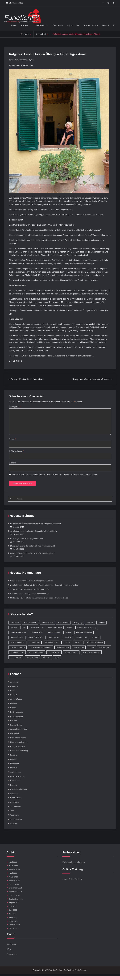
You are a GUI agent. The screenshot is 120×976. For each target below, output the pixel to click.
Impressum (11, 946)
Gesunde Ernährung (18, 731)
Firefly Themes (80, 972)
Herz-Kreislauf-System (19, 744)
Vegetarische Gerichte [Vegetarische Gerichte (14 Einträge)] (91, 654)
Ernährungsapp (16, 714)
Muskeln (13, 769)
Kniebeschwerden (17, 748)
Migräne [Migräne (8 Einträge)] (68, 639)
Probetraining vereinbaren (73, 864)
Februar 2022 (14, 882)
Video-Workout (16, 821)
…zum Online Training (72, 881)
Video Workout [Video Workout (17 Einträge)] (32, 659)
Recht (104, 25)
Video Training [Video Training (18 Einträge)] (16, 659)
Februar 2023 (14, 871)
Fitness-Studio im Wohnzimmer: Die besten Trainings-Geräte (44, 599)
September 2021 (16, 901)
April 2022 (13, 875)
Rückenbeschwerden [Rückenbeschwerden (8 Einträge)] (95, 644)
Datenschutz (12, 956)
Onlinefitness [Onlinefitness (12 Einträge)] (35, 644)
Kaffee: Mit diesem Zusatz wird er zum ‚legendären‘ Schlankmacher (51, 587)
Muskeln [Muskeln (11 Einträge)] (95, 639)
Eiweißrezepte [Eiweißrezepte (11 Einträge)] (37, 634)
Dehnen (13, 705)
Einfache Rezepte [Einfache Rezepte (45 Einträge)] (55, 629)
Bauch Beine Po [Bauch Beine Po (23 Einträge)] (30, 624)
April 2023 (13, 864)
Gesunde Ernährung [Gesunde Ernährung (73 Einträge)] (84, 634)
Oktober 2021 (14, 897)
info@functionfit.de (16, 3)
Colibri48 (13, 582)
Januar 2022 (14, 886)
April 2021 (13, 919)
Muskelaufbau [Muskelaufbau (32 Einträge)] (81, 639)
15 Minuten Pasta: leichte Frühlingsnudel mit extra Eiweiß (33, 533)
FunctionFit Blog (55, 972)
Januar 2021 (14, 930)
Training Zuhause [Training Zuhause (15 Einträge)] (17, 654)
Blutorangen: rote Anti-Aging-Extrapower (26, 540)
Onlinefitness (15, 774)
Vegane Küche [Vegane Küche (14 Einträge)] (54, 654)
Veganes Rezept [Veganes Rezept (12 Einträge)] (71, 654)
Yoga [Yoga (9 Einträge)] (57, 659)
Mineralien (14, 765)
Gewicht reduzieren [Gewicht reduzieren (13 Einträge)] (36, 639)
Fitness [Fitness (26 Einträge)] (68, 634)
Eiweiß (13, 709)
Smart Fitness (16, 799)
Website (12, 464)
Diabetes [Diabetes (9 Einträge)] (14, 629)
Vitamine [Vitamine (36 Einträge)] (46, 659)
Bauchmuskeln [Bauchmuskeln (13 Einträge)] (47, 624)
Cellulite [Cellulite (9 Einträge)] (90, 624)
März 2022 (13, 878)
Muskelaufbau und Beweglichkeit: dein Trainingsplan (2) (32, 548)
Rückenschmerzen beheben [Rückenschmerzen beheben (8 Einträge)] (40, 649)
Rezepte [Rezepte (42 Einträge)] (78, 644)
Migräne (13, 761)
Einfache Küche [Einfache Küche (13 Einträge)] (37, 629)
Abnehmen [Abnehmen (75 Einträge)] (15, 624)
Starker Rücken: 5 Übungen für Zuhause (36, 582)
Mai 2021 (13, 915)
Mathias (13, 599)
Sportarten (14, 804)
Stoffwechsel (15, 808)
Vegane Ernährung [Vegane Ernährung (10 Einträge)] (36, 654)
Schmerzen (15, 795)
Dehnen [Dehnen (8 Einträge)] (101, 624)
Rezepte (24, 25)
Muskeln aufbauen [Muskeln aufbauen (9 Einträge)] (17, 644)
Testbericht (14, 817)
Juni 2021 (13, 912)
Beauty (13, 692)
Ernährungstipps (17, 718)
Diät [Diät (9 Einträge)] (24, 629)
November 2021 (15, 893)
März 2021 (13, 923)
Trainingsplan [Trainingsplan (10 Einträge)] (104, 649)
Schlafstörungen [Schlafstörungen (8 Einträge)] (62, 649)
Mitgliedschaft (73, 25)
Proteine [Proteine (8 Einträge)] (66, 644)
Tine (33, 60)
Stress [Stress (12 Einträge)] (91, 649)
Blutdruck (14, 696)
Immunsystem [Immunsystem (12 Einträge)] (54, 639)
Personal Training (17, 778)
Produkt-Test (15, 782)
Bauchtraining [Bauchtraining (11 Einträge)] (63, 624)
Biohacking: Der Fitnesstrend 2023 (37, 591)
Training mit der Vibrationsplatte (36, 595)
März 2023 (13, 867)
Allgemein (14, 688)
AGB (9, 951)
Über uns (57, 25)
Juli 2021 (12, 908)
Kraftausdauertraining (19, 752)
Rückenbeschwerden (18, 791)
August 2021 (14, 904)
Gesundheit (41, 34)
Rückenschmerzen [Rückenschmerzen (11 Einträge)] (18, 649)
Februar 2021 (14, 926)
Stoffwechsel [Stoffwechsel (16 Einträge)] (79, 649)
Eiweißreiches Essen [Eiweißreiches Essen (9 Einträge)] (18, 634)
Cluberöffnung (16, 701)
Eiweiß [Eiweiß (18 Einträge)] (69, 629)
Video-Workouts (41, 25)
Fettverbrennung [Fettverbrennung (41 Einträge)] (54, 634)
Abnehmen (14, 683)
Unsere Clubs (90, 25)
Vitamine (13, 825)
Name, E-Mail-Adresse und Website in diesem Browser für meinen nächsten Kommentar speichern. (55, 476)
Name (12, 440)
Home (13, 25)
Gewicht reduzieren (18, 739)
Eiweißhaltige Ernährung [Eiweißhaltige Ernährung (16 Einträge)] (86, 629)
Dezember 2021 (15, 889)
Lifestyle (13, 757)
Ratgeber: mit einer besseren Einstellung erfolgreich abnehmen (35, 525)
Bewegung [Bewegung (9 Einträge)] (78, 624)
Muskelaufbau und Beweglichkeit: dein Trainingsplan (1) (32, 555)
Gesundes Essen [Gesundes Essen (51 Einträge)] (17, 639)
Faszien (13, 722)
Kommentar (14, 407)
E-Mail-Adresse (16, 452)
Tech (12, 812)
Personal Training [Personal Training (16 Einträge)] (51, 644)
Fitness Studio (16, 726)
